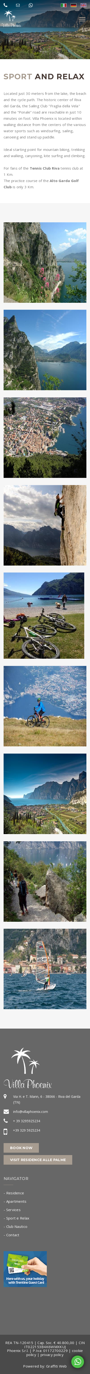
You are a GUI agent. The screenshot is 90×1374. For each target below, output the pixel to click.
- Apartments (15, 1201)
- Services (12, 1209)
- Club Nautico (15, 1226)
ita (64, 5)
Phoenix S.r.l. (17, 1350)
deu (74, 5)
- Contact (11, 1234)
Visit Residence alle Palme (38, 1160)
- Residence (14, 1193)
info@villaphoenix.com (30, 1111)
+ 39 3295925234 (26, 1121)
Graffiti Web (56, 1366)
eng (83, 5)
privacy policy (52, 1354)
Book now (21, 1148)
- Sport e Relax (17, 1218)
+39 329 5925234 (26, 1130)
